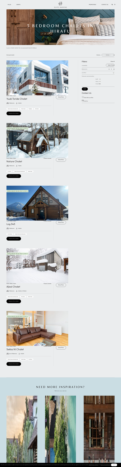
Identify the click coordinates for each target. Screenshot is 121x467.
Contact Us (104, 4)
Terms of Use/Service (106, 464)
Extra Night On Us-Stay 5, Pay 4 (17, 65)
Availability (84, 65)
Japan (14, 95)
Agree (114, 464)
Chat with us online (87, 97)
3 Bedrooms (10, 103)
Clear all (113, 61)
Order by (98, 55)
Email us (85, 101)
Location (84, 72)
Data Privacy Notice (93, 464)
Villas (9, 4)
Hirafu (7, 95)
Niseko (11, 95)
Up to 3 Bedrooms (11, 353)
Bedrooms (84, 69)
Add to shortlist (47, 95)
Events (18, 4)
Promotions (92, 4)
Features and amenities (88, 76)
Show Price (61, 97)
